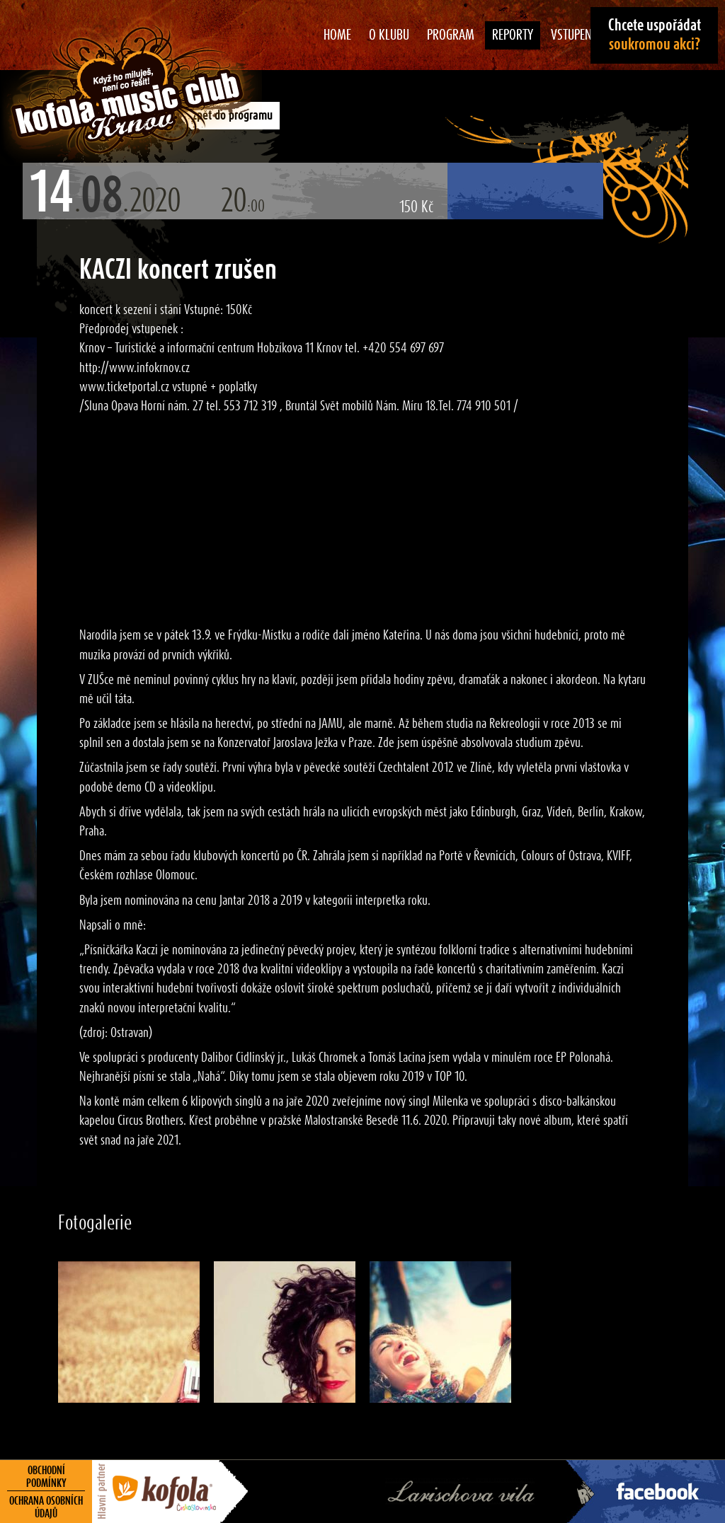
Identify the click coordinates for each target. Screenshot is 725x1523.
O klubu (389, 35)
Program (450, 35)
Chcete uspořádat (654, 35)
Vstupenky (577, 35)
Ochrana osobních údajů (46, 1507)
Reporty (512, 35)
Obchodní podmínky (46, 1477)
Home (337, 35)
